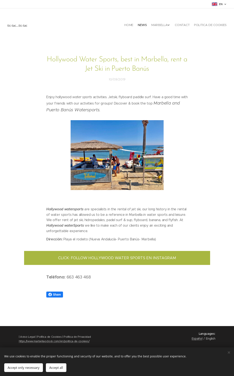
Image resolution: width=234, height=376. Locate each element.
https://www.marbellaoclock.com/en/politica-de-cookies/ (54, 341)
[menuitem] (207, 25)
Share (54, 294)
